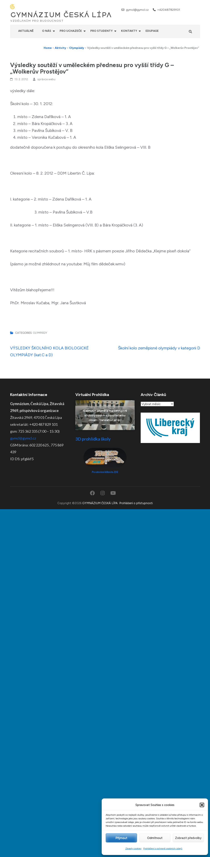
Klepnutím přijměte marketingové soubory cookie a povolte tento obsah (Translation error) (105, 415)
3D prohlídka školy (93, 438)
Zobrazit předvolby (188, 838)
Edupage (152, 31)
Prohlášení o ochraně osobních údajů (162, 848)
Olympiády (40, 332)
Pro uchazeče (71, 31)
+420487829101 (168, 10)
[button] (202, 805)
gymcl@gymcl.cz (137, 10)
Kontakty (129, 31)
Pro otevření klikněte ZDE (105, 472)
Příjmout (121, 838)
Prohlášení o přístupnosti (136, 503)
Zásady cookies (133, 848)
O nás (46, 31)
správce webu (46, 79)
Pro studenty (101, 31)
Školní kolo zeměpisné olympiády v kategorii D (159, 348)
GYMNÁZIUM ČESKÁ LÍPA (61, 15)
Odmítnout (155, 838)
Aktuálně (26, 31)
